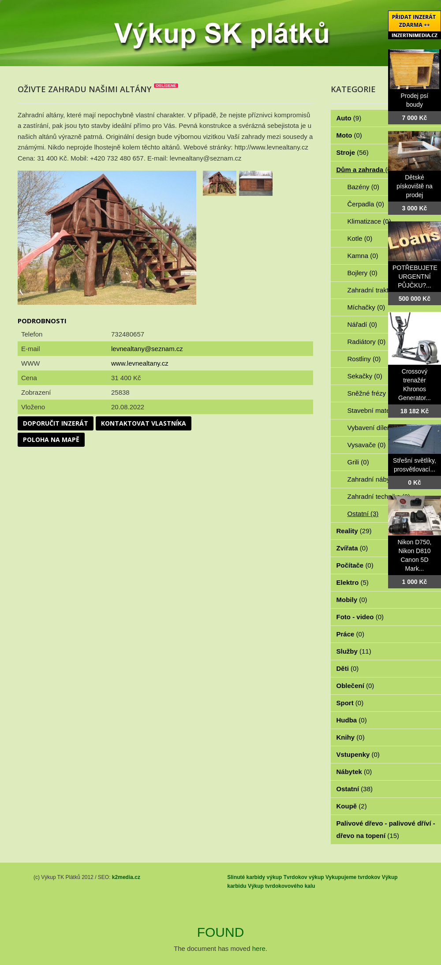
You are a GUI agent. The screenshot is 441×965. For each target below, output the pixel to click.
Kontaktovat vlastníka (143, 423)
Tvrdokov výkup (304, 877)
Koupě (351, 806)
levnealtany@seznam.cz (147, 348)
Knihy (350, 737)
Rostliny (364, 359)
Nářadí (362, 324)
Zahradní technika (379, 496)
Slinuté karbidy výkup (254, 877)
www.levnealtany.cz (139, 363)
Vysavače (367, 445)
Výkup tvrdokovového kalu (281, 886)
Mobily (351, 599)
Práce (350, 634)
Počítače (355, 565)
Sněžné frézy (372, 393)
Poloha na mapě (51, 439)
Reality (354, 531)
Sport (350, 703)
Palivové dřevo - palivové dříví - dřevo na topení (385, 829)
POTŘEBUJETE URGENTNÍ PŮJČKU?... (414, 276)
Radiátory (367, 341)
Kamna (363, 255)
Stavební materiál (378, 410)
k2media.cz (126, 877)
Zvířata (352, 548)
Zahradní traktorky (379, 290)
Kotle (360, 238)
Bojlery (362, 273)
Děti (347, 668)
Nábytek (354, 771)
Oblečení (355, 685)
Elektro (352, 582)
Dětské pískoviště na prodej (414, 186)
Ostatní (363, 513)
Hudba (351, 720)
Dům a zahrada (364, 169)
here (258, 948)
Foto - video (360, 617)
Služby (353, 651)
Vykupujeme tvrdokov (352, 877)
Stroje (352, 152)
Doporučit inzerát (55, 423)
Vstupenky (358, 754)
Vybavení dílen (374, 427)
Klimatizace (369, 221)
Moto (349, 135)
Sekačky (365, 376)
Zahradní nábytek (378, 479)
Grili (358, 462)
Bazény (364, 187)
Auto (349, 118)
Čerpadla (366, 204)
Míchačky (366, 307)
